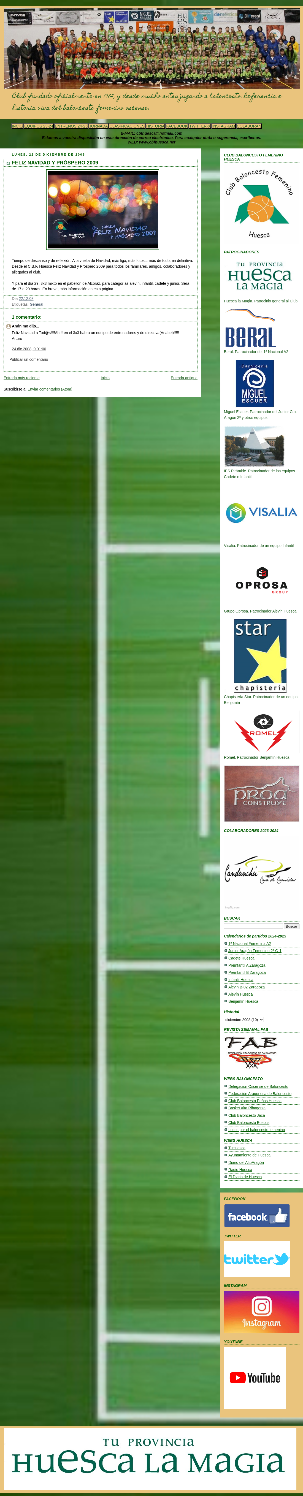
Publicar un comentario (28, 359)
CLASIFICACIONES (126, 126)
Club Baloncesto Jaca (246, 1115)
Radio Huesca (240, 1170)
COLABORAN (249, 126)
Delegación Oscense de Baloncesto (258, 1087)
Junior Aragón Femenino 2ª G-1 (255, 951)
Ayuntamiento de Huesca (249, 1155)
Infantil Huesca (240, 980)
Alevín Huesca (240, 994)
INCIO (17, 126)
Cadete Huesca (241, 958)
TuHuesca (236, 1148)
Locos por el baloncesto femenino (256, 1130)
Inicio (105, 378)
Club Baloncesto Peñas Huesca (255, 1101)
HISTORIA (155, 126)
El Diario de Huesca (245, 1177)
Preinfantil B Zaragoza (247, 973)
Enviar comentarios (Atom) (50, 389)
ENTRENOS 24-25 (71, 126)
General (36, 304)
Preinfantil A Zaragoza (246, 965)
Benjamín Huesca (243, 1001)
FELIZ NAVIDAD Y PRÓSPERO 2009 (55, 163)
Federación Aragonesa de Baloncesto (259, 1094)
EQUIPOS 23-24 (38, 126)
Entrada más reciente (22, 378)
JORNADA (98, 126)
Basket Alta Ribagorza (247, 1108)
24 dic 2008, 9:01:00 (29, 349)
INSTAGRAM (223, 126)
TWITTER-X (199, 126)
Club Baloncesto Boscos (248, 1123)
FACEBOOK (177, 126)
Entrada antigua (184, 378)
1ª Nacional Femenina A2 (249, 944)
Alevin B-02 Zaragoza (246, 987)
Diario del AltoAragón (246, 1163)
